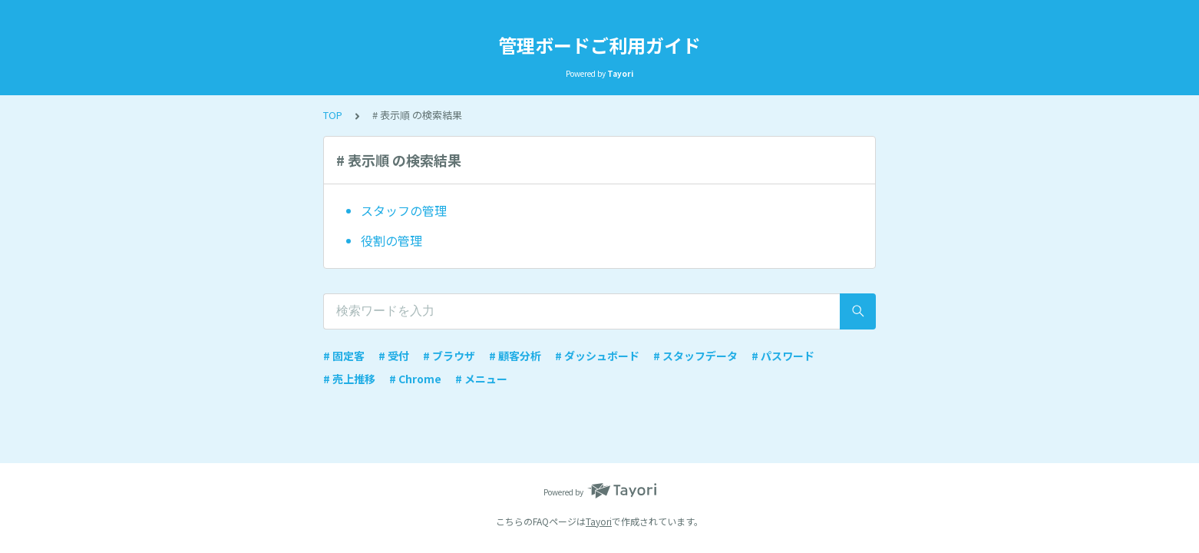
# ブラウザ (449, 355)
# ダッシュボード (597, 355)
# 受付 (393, 355)
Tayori (599, 521)
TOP (332, 115)
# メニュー (481, 378)
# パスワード (782, 355)
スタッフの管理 (404, 210)
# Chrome (415, 378)
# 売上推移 (349, 378)
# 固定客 (344, 355)
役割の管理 (391, 240)
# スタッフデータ (695, 355)
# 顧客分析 (515, 355)
